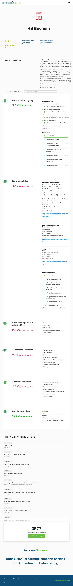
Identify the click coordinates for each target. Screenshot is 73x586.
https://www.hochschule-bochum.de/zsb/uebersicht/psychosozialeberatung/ (55, 240)
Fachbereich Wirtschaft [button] (52, 165)
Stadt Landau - (9, 445)
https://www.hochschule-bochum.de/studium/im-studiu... (47, 42)
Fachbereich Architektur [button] (52, 139)
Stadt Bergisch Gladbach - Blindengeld (17, 464)
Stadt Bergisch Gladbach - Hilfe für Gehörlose (19, 492)
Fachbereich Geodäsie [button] (52, 155)
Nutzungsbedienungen (35, 579)
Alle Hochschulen (6, 579)
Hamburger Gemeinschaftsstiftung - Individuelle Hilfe (22, 483)
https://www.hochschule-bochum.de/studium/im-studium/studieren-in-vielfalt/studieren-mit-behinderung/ (55, 215)
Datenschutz (16, 579)
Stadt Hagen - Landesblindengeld (15, 511)
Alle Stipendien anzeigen (36, 536)
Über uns (5, 582)
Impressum (24, 579)
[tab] (55, 139)
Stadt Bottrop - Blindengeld (13, 473)
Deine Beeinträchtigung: (12, 91)
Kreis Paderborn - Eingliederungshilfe (17, 501)
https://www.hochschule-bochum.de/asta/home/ (55, 261)
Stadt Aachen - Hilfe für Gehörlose (15, 455)
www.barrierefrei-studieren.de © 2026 (62, 580)
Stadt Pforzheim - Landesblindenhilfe (16, 520)
